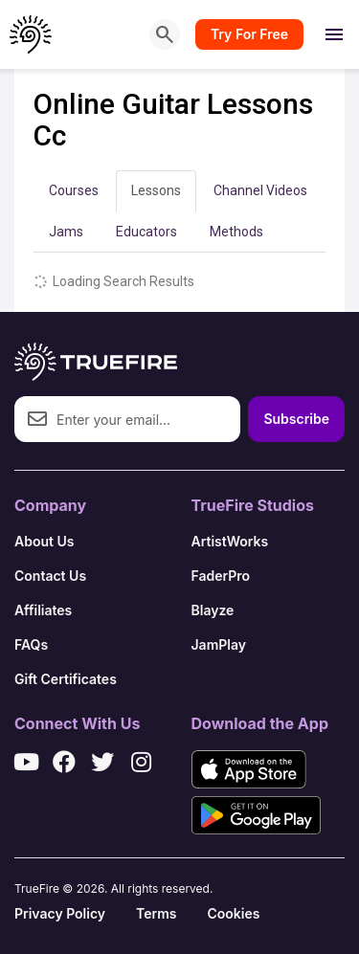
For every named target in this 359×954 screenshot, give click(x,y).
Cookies (233, 913)
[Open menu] (334, 34)
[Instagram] (140, 761)
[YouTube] (25, 761)
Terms (156, 913)
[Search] (164, 34)
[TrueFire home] (31, 34)
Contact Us (50, 575)
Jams (66, 231)
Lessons (156, 190)
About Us (44, 541)
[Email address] (127, 419)
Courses (74, 190)
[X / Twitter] (102, 761)
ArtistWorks (230, 541)
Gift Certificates (65, 679)
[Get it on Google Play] (256, 815)
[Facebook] (64, 761)
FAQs (31, 644)
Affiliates (43, 610)
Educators (146, 231)
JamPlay (219, 644)
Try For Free (249, 34)
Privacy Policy (59, 913)
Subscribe (296, 418)
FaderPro (221, 575)
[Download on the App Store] (248, 769)
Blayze (213, 610)
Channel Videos (260, 190)
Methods (236, 231)
